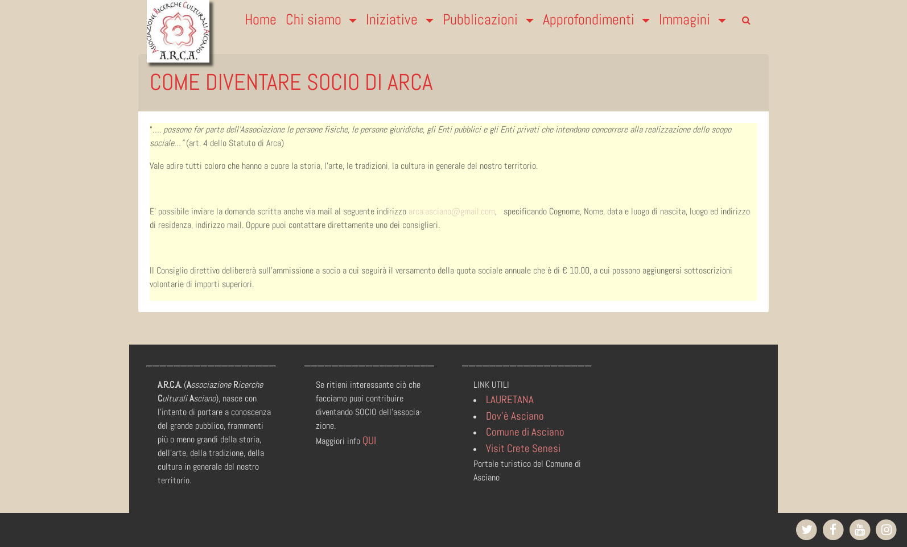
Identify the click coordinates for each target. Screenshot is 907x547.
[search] (746, 20)
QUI (369, 440)
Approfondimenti (590, 19)
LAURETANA (510, 399)
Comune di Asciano (525, 432)
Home (261, 19)
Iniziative (393, 19)
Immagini (686, 19)
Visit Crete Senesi (523, 448)
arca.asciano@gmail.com (452, 211)
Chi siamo (315, 19)
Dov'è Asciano (515, 416)
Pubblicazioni (482, 19)
